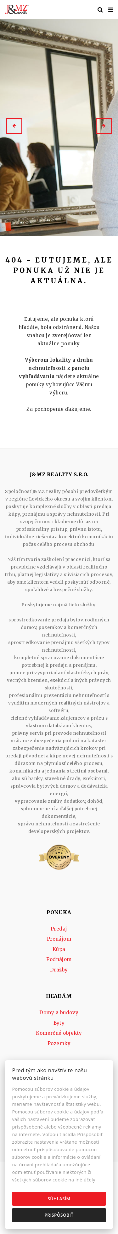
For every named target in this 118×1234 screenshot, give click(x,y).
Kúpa (59, 949)
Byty (59, 1023)
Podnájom (59, 959)
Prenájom (59, 939)
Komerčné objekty (59, 1033)
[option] (59, 126)
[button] (14, 126)
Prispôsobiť (58, 1215)
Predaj (59, 929)
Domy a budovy (58, 1013)
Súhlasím (59, 1199)
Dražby (59, 970)
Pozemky (59, 1043)
